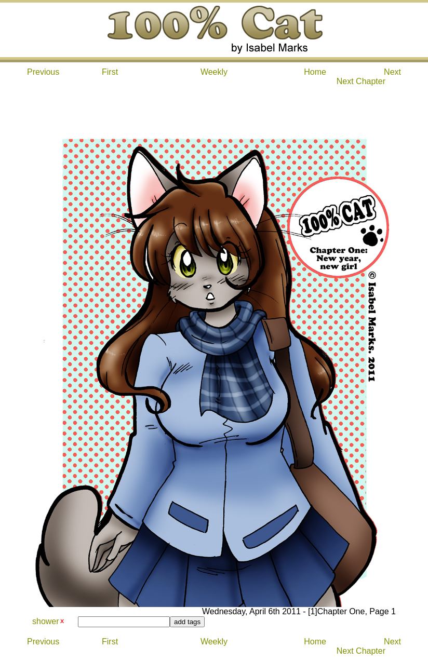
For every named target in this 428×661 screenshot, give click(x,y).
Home (315, 72)
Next (392, 72)
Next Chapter (361, 81)
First (110, 72)
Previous (43, 72)
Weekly (214, 72)
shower (45, 621)
